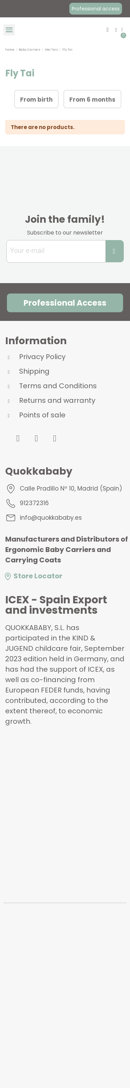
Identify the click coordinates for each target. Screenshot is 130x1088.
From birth (36, 99)
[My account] (116, 30)
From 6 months (92, 99)
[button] (95, 9)
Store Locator (32, 576)
